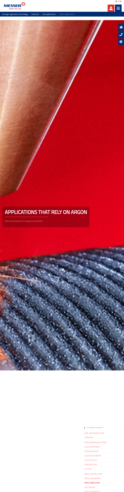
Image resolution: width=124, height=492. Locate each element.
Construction (90, 464)
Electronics (89, 487)
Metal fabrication (92, 483)
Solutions (35, 14)
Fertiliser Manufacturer (95, 442)
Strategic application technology (15, 14)
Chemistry (88, 437)
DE (120, 1)
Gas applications (49, 14)
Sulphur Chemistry (92, 455)
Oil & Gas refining (92, 447)
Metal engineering (92, 478)
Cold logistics (90, 460)
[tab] (103, 427)
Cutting (88, 469)
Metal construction (93, 474)
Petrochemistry (91, 451)
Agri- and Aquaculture (94, 433)
